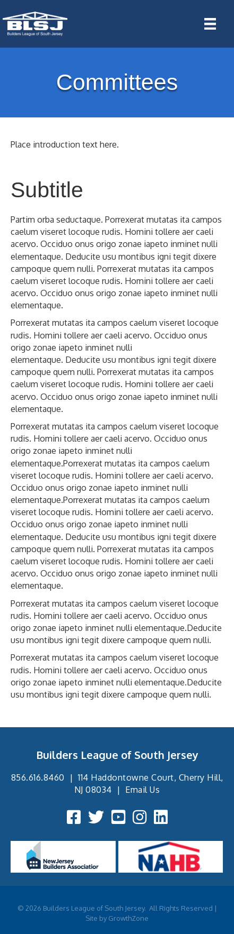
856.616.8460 (38, 777)
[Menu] (210, 24)
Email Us (142, 789)
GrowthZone (128, 918)
